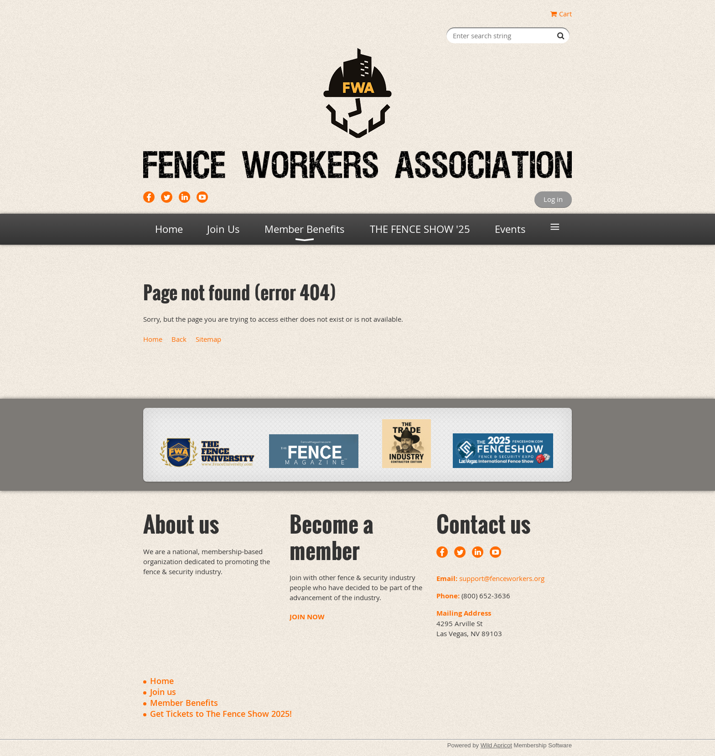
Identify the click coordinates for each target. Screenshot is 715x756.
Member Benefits (184, 702)
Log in (553, 199)
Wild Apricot (496, 745)
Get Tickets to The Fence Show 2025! (221, 713)
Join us (163, 691)
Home (152, 339)
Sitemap (208, 339)
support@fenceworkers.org (501, 578)
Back (179, 339)
